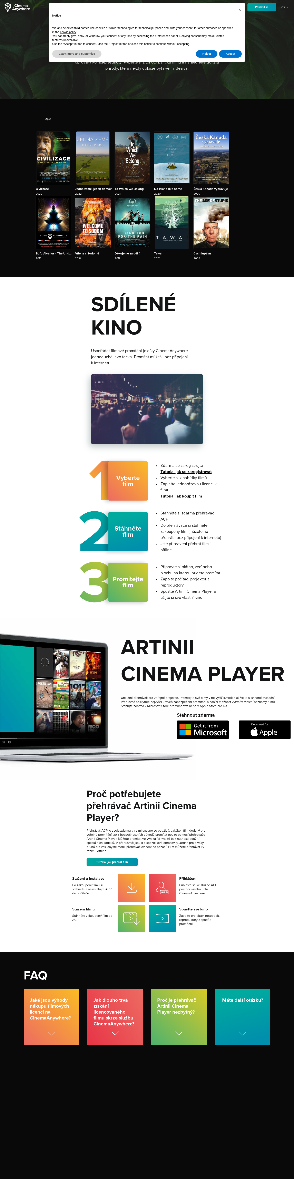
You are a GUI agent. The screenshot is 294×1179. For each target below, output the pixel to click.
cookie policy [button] (68, 32)
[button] (239, 10)
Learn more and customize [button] (77, 53)
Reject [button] (206, 53)
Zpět (47, 119)
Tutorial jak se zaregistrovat (186, 471)
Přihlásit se (261, 7)
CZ (285, 7)
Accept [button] (230, 53)
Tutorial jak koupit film (181, 496)
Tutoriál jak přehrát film (112, 862)
